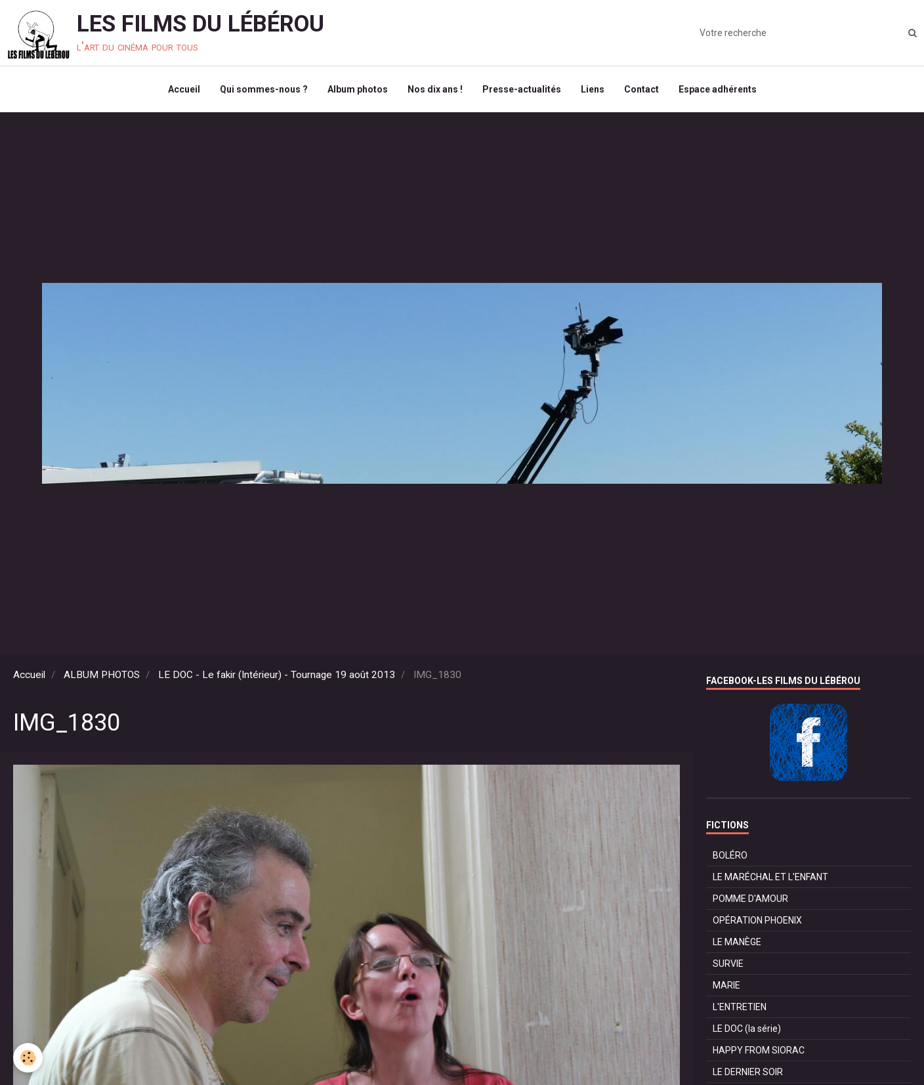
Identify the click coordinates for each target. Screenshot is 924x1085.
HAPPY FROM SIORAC (759, 1050)
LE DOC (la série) (747, 1028)
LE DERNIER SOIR (748, 1072)
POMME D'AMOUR (750, 898)
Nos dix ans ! (435, 89)
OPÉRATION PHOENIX (757, 920)
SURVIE (728, 963)
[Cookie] (28, 1058)
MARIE (726, 985)
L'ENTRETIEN (739, 1007)
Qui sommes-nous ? (264, 89)
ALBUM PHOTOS (102, 675)
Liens (592, 89)
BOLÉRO (730, 855)
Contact (641, 89)
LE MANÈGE (737, 942)
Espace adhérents (718, 89)
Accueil (184, 89)
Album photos (357, 89)
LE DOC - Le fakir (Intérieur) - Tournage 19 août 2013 (276, 675)
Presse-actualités (521, 89)
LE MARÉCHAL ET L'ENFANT (770, 877)
